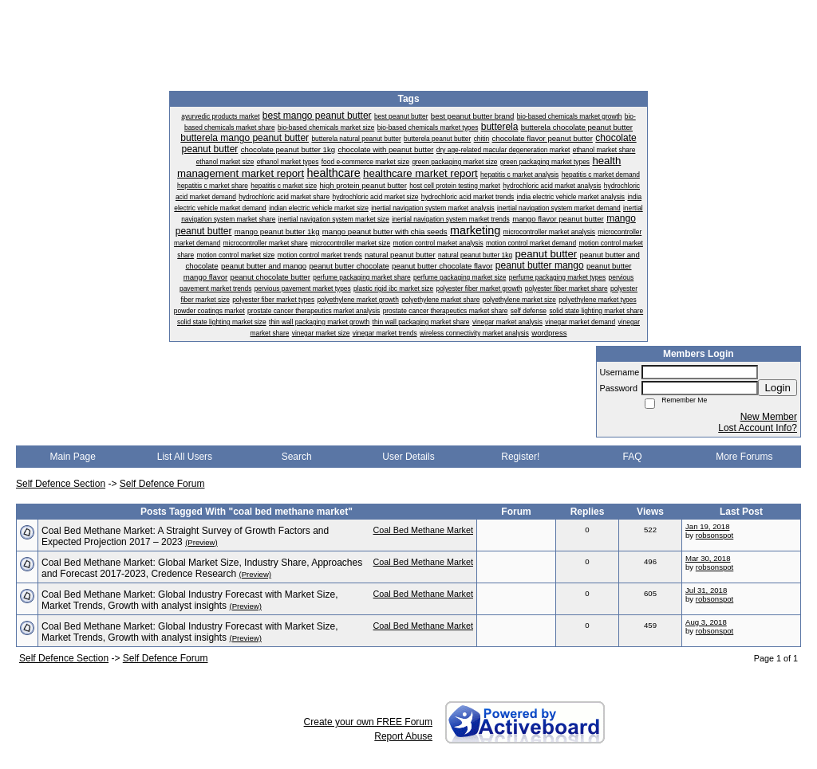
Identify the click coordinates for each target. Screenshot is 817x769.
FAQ (632, 456)
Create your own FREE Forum (368, 722)
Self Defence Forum (162, 483)
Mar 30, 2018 (708, 558)
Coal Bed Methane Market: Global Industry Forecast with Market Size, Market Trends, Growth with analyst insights (189, 600)
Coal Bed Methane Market (423, 530)
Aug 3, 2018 (706, 622)
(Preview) (201, 542)
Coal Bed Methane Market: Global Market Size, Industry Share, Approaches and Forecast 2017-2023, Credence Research (201, 568)
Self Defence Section (60, 483)
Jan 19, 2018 (707, 526)
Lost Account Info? (757, 428)
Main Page (72, 456)
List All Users (184, 456)
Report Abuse (403, 736)
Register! (520, 456)
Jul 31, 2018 (706, 590)
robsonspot (714, 535)
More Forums (744, 456)
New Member (768, 416)
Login (777, 388)
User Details (408, 456)
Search (297, 456)
